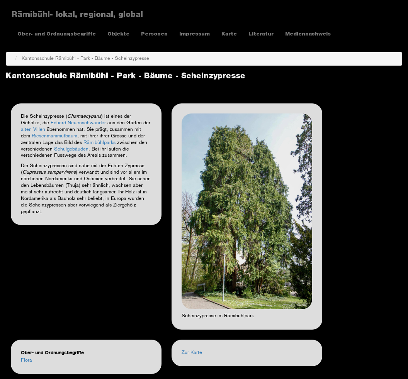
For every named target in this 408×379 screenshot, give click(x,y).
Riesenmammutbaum (54, 136)
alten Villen (33, 129)
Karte (229, 34)
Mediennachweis (308, 34)
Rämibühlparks (99, 142)
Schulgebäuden (71, 149)
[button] (247, 211)
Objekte (118, 34)
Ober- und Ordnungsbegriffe (56, 34)
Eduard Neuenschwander (79, 123)
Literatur (261, 34)
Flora (26, 360)
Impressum (194, 34)
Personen (154, 34)
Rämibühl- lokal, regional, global (77, 15)
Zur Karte (192, 352)
